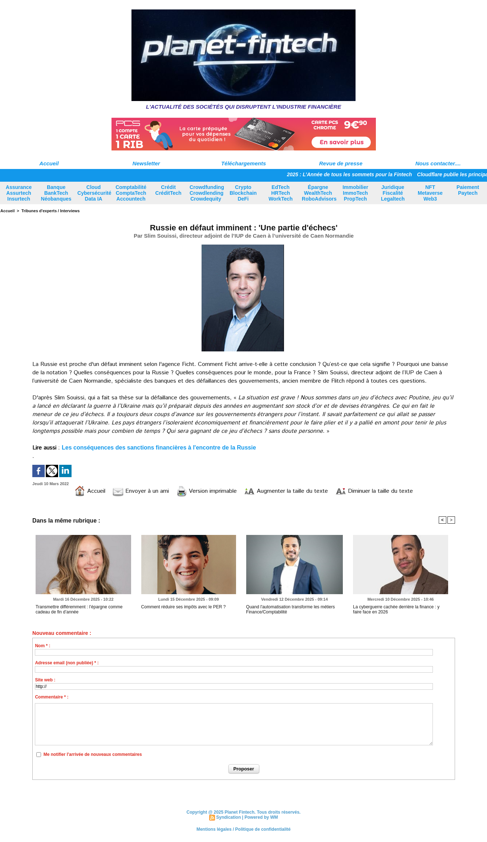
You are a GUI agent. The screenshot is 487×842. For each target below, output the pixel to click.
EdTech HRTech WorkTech (280, 193)
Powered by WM (261, 817)
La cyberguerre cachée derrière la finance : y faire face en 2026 (396, 609)
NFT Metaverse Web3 (430, 193)
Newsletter (146, 163)
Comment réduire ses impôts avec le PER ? (183, 606)
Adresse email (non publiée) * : (66, 662)
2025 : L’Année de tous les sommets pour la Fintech (351, 174)
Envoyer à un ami (141, 491)
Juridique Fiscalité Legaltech (393, 193)
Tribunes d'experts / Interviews (50, 211)
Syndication (228, 817)
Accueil (48, 163)
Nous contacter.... (438, 163)
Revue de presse (340, 163)
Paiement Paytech (467, 190)
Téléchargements (243, 163)
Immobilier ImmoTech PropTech (355, 193)
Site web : (45, 679)
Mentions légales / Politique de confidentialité (243, 829)
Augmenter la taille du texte (286, 491)
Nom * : (42, 645)
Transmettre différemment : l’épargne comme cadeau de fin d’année (79, 609)
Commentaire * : (51, 697)
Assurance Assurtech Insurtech (19, 193)
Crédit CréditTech (168, 190)
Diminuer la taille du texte (374, 491)
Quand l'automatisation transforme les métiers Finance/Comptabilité (290, 609)
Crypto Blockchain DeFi (243, 193)
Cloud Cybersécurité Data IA (94, 193)
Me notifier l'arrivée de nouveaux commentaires (93, 754)
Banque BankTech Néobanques (56, 193)
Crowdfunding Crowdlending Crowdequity (207, 193)
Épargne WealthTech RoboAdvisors (319, 193)
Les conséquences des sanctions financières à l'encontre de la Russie (159, 447)
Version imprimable (206, 491)
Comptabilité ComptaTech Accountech (130, 193)
